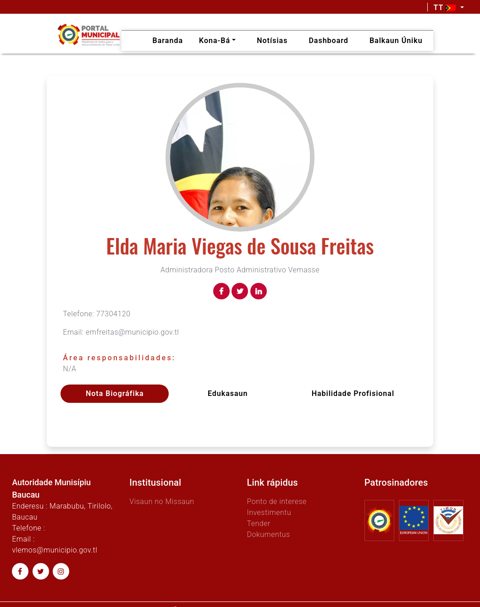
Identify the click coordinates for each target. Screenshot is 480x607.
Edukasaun (228, 393)
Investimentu (269, 512)
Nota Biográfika (115, 393)
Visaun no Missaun (161, 501)
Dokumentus (268, 534)
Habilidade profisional (353, 393)
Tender (258, 523)
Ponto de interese (276, 501)
